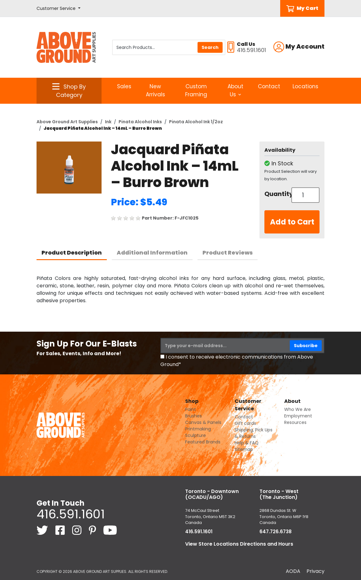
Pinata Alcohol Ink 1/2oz (196, 122)
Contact (269, 86)
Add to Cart (292, 222)
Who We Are (297, 409)
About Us (235, 90)
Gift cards (245, 423)
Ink (108, 122)
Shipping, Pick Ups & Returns (253, 433)
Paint (190, 409)
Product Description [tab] (71, 252)
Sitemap (244, 449)
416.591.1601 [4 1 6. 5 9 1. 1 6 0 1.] (71, 514)
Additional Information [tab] (152, 252)
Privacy (315, 571)
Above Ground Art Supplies (67, 122)
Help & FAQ (247, 443)
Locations (305, 86)
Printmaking (198, 429)
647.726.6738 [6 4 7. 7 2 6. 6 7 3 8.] (275, 531)
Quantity (275, 194)
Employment (298, 416)
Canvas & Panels (203, 422)
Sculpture (195, 435)
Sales (124, 86)
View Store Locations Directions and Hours (239, 543)
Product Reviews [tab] (227, 252)
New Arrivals (155, 90)
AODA (293, 571)
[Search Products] (168, 47)
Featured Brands (202, 442)
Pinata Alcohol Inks (140, 122)
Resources (295, 422)
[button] (58, 8)
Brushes (193, 416)
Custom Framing (196, 90)
